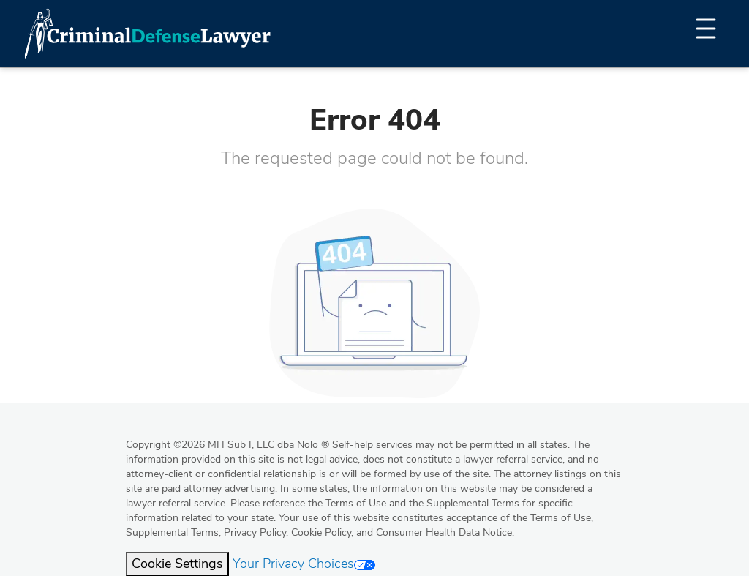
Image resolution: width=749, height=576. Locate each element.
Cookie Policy (321, 532)
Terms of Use (560, 518)
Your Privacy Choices (304, 563)
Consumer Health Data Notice (444, 532)
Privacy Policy (255, 532)
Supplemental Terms (172, 532)
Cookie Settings (177, 563)
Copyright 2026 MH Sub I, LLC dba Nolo (227, 445)
